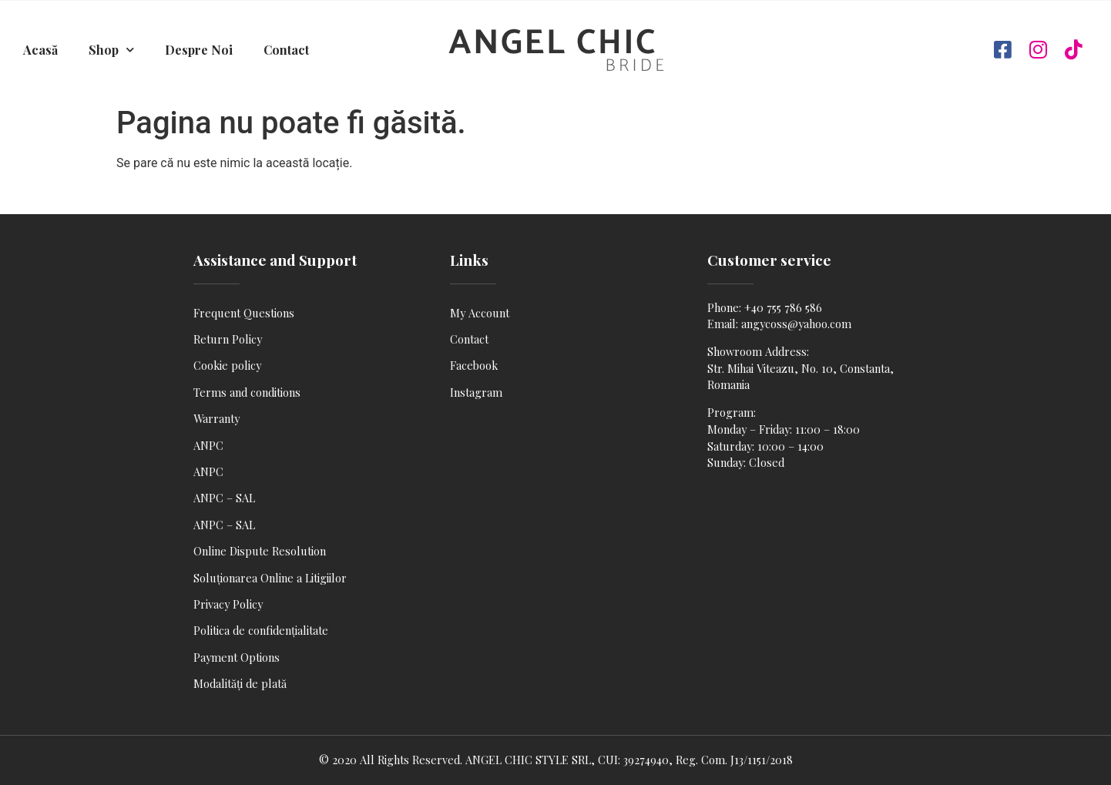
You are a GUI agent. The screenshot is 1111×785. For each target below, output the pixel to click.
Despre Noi (199, 50)
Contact (286, 50)
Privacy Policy (228, 604)
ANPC (208, 445)
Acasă (40, 50)
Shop (111, 50)
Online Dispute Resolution (259, 551)
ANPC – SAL (224, 497)
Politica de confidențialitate (260, 630)
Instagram (476, 392)
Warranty (216, 418)
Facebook (474, 365)
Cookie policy (227, 365)
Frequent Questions (243, 312)
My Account (479, 312)
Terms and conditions (246, 392)
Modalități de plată (240, 683)
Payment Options (236, 657)
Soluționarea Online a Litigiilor (270, 577)
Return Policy (227, 339)
